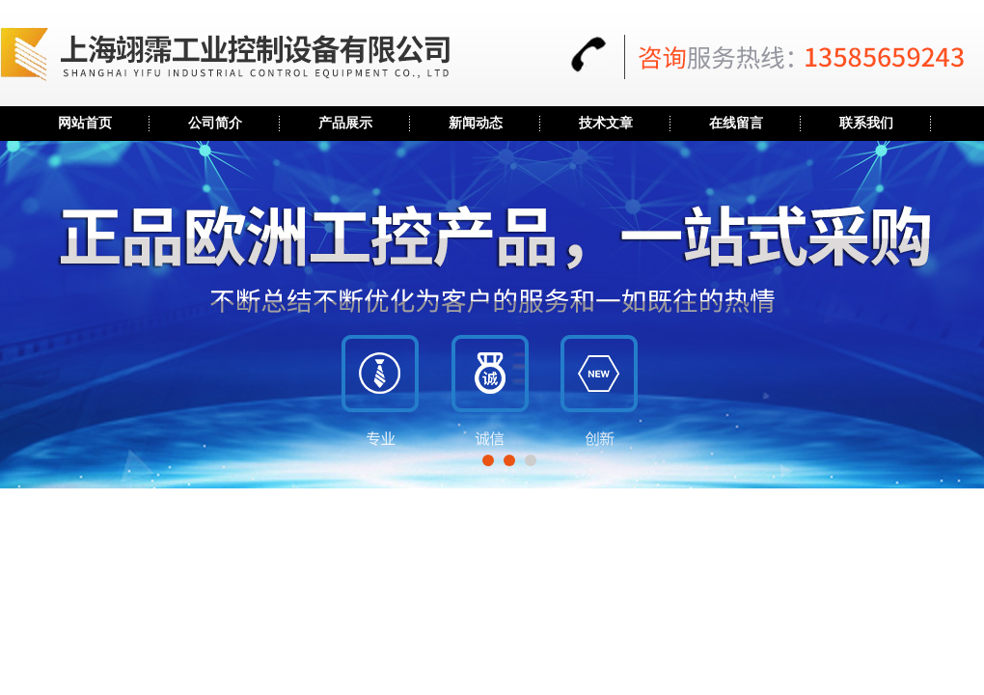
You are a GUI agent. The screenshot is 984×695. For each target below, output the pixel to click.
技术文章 (606, 123)
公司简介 (215, 123)
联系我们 (866, 123)
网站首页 (85, 123)
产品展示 (345, 123)
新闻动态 (476, 123)
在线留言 (736, 123)
